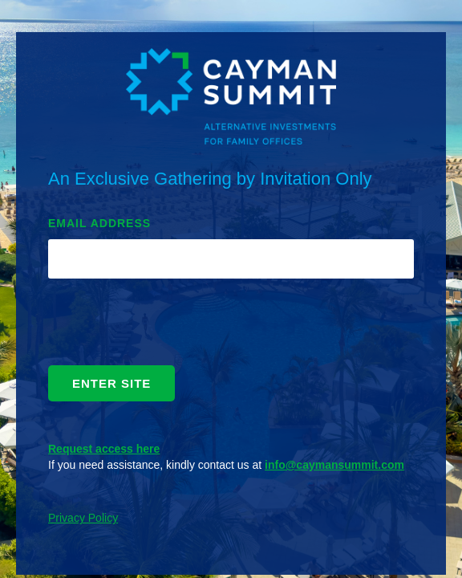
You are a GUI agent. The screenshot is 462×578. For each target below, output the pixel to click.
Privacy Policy (83, 517)
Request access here (104, 448)
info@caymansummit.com (334, 464)
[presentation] (170, 326)
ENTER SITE (111, 383)
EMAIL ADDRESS (99, 223)
